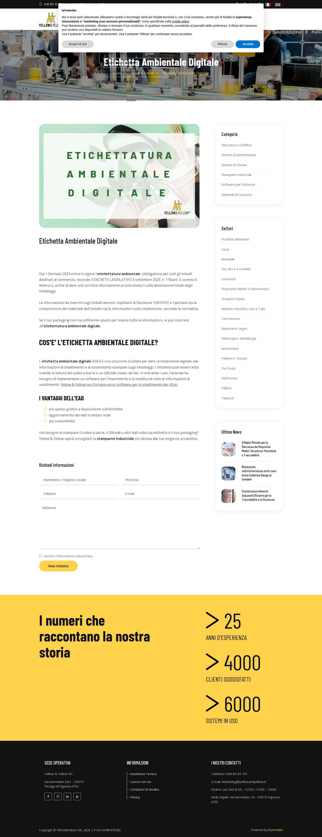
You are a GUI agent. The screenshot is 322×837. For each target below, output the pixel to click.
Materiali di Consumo (237, 194)
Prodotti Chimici (233, 299)
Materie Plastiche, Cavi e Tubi (243, 309)
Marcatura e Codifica (237, 145)
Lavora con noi (140, 782)
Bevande (228, 259)
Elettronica (229, 378)
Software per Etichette (238, 184)
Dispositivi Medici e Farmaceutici (245, 289)
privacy (87, 556)
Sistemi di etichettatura (239, 155)
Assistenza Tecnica (143, 774)
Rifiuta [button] (222, 44)
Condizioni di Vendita (144, 789)
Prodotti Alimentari (235, 239)
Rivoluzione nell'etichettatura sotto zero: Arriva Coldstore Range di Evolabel (259, 473)
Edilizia (226, 388)
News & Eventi (142, 73)
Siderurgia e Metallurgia (239, 338)
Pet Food (228, 368)
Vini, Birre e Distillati (236, 269)
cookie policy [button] (180, 21)
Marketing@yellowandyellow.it (244, 782)
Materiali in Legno (234, 328)
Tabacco (228, 398)
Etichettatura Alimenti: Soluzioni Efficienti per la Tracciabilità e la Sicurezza (258, 495)
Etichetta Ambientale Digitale (185, 73)
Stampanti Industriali (236, 174)
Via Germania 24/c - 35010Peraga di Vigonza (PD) (64, 784)
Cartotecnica (231, 318)
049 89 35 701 (54, 4)
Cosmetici (229, 279)
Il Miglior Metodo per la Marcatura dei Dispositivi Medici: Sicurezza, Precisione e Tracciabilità (259, 449)
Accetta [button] (247, 44)
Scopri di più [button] (78, 44)
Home (117, 73)
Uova (225, 249)
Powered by (267, 830)
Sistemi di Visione (234, 165)
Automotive (230, 348)
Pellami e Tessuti (234, 358)
